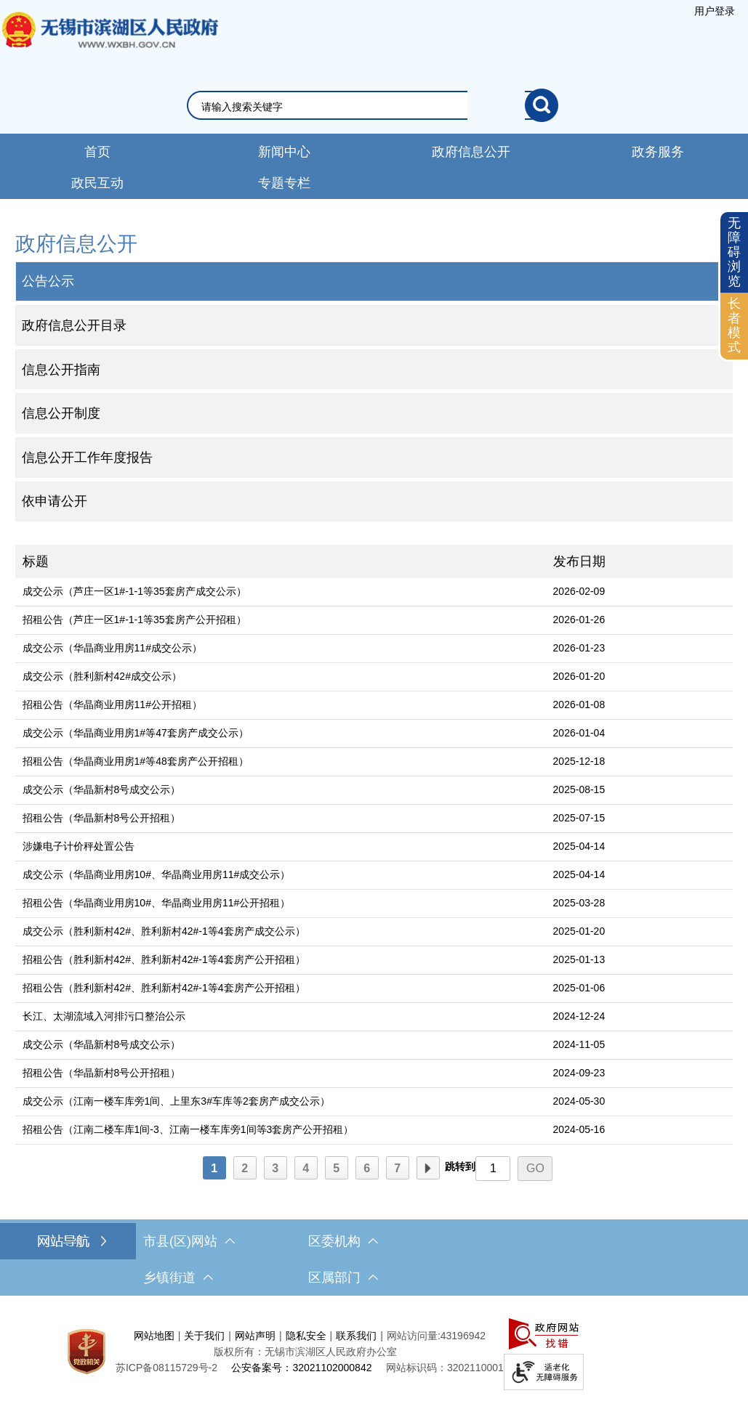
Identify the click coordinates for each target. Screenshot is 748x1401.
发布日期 (579, 561)
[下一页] (428, 1167)
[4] (306, 1167)
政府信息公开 (471, 152)
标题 (36, 561)
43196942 (463, 1335)
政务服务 (658, 152)
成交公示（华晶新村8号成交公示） (102, 789)
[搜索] (541, 105)
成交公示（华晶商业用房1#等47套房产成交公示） (136, 733)
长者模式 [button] (734, 325)
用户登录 (714, 11)
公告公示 (48, 281)
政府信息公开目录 (74, 325)
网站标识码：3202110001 (445, 1367)
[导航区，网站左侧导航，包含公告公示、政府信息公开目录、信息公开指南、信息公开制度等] (374, 375)
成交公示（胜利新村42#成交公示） (102, 676)
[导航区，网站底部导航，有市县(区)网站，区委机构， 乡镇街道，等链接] (374, 1259)
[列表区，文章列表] (374, 864)
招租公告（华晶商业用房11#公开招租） (112, 704)
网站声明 (255, 1335)
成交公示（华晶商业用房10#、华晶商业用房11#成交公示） (157, 874)
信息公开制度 (61, 413)
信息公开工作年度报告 (87, 457)
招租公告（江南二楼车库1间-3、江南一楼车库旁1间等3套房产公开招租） (188, 1129)
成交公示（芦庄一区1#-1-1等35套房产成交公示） (134, 591)
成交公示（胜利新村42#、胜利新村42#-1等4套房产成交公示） (164, 931)
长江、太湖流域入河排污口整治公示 (104, 1016)
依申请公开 (54, 501)
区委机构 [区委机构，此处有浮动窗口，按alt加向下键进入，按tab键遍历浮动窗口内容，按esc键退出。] (343, 1241)
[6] (367, 1167)
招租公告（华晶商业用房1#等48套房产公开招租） (136, 761)
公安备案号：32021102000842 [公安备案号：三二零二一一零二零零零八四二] (301, 1367)
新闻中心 (284, 152)
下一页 (428, 1168)
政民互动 (97, 183)
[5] (336, 1167)
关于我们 (204, 1335)
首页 (97, 152)
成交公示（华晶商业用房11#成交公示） (112, 648)
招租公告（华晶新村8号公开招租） (102, 818)
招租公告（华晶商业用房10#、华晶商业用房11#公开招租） (157, 903)
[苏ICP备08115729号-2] (166, 1367)
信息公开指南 (61, 369)
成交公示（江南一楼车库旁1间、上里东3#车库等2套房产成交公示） (176, 1101)
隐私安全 (306, 1335)
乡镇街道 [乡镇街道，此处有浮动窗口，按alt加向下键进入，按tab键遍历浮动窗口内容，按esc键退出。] (178, 1277)
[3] (275, 1167)
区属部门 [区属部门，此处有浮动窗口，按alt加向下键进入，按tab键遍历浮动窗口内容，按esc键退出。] (343, 1277)
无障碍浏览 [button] (734, 252)
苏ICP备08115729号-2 (166, 1367)
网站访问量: (414, 1335)
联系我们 (356, 1335)
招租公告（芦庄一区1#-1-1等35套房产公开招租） (134, 619)
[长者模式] (734, 326)
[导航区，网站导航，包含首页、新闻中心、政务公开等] (374, 166)
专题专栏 (284, 183)
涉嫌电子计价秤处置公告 (78, 846)
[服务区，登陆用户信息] (714, 11)
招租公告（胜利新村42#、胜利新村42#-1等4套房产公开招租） (164, 959)
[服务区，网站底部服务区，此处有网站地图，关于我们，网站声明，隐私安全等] (374, 1352)
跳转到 (460, 1166)
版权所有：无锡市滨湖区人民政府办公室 (305, 1351)
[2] (245, 1167)
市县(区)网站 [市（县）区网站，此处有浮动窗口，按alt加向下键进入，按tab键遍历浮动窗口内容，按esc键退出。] (189, 1241)
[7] (397, 1167)
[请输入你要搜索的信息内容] (363, 107)
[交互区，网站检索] (374, 105)
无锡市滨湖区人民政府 (109, 44)
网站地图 (154, 1335)
